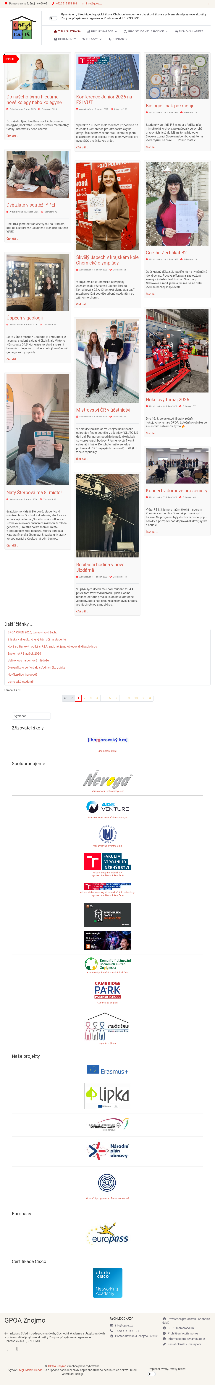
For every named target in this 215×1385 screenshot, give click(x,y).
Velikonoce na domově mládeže (28, 660)
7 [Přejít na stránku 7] (116, 698)
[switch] (53, 18)
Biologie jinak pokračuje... (172, 105)
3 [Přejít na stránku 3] (91, 698)
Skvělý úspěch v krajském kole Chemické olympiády (107, 260)
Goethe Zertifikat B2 (166, 252)
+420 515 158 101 (66, 3)
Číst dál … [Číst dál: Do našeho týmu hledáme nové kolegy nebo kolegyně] (13, 135)
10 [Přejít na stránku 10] (136, 698)
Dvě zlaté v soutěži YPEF (31, 205)
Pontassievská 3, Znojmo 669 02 (134, 1336)
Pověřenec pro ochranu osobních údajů (186, 1321)
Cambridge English (107, 992)
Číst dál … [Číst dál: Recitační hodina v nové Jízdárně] (82, 611)
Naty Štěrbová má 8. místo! (34, 492)
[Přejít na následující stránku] (143, 698)
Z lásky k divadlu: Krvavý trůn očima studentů (37, 639)
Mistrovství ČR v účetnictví (103, 410)
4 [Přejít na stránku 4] (97, 698)
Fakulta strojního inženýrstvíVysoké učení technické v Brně (108, 874)
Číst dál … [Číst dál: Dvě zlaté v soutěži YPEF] (13, 238)
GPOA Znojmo (57, 1366)
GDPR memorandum (178, 1328)
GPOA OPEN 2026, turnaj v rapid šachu (32, 632)
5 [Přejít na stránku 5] (103, 698)
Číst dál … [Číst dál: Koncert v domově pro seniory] (152, 532)
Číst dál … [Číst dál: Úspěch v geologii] (13, 359)
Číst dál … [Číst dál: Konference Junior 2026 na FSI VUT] (82, 147)
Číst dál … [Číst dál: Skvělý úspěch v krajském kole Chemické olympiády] (82, 304)
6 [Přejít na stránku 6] (110, 698)
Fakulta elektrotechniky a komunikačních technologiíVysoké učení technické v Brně (107, 891)
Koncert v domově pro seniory (176, 490)
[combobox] (31, 716)
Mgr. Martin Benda (30, 1370)
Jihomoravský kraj (107, 751)
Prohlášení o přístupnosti (181, 1333)
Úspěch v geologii (25, 318)
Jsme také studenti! (21, 681)
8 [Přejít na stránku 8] (122, 698)
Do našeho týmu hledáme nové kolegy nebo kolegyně (34, 99)
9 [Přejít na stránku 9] (129, 698)
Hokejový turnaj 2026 (167, 399)
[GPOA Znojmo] (23, 28)
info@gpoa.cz (94, 3)
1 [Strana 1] (78, 698)
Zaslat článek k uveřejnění (181, 1344)
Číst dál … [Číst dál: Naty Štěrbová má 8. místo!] (13, 545)
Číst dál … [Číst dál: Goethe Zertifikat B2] (152, 294)
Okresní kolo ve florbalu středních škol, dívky (36, 667)
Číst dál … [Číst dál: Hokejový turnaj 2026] (152, 433)
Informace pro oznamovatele (183, 1339)
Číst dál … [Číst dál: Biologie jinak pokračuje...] (152, 147)
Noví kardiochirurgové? (22, 674)
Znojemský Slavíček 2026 (24, 653)
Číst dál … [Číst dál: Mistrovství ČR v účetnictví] (82, 459)
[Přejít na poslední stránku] (149, 698)
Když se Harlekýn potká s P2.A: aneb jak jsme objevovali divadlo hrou (52, 646)
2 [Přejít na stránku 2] (84, 698)
